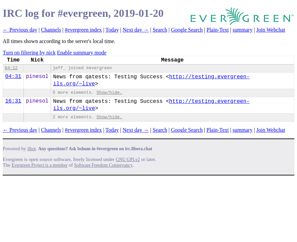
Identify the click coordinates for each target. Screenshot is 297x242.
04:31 (13, 77)
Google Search (187, 30)
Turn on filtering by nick (29, 52)
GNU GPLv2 (128, 159)
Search (160, 30)
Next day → (135, 30)
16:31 (13, 101)
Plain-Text (217, 30)
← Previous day (20, 30)
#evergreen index (83, 30)
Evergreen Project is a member (40, 165)
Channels (51, 30)
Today (112, 30)
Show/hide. (109, 92)
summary (243, 30)
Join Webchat (270, 30)
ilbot (32, 148)
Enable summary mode (82, 52)
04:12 (11, 68)
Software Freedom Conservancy (103, 165)
